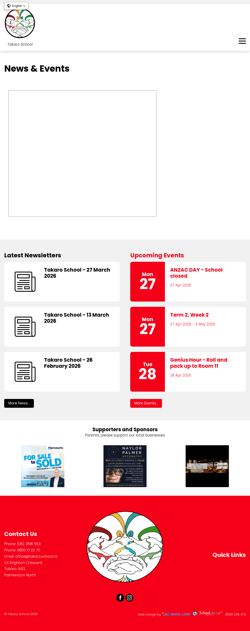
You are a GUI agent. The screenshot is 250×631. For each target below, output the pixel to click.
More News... (19, 403)
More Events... (146, 403)
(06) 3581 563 (29, 543)
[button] (16, 6)
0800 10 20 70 (28, 550)
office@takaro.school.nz (36, 556)
